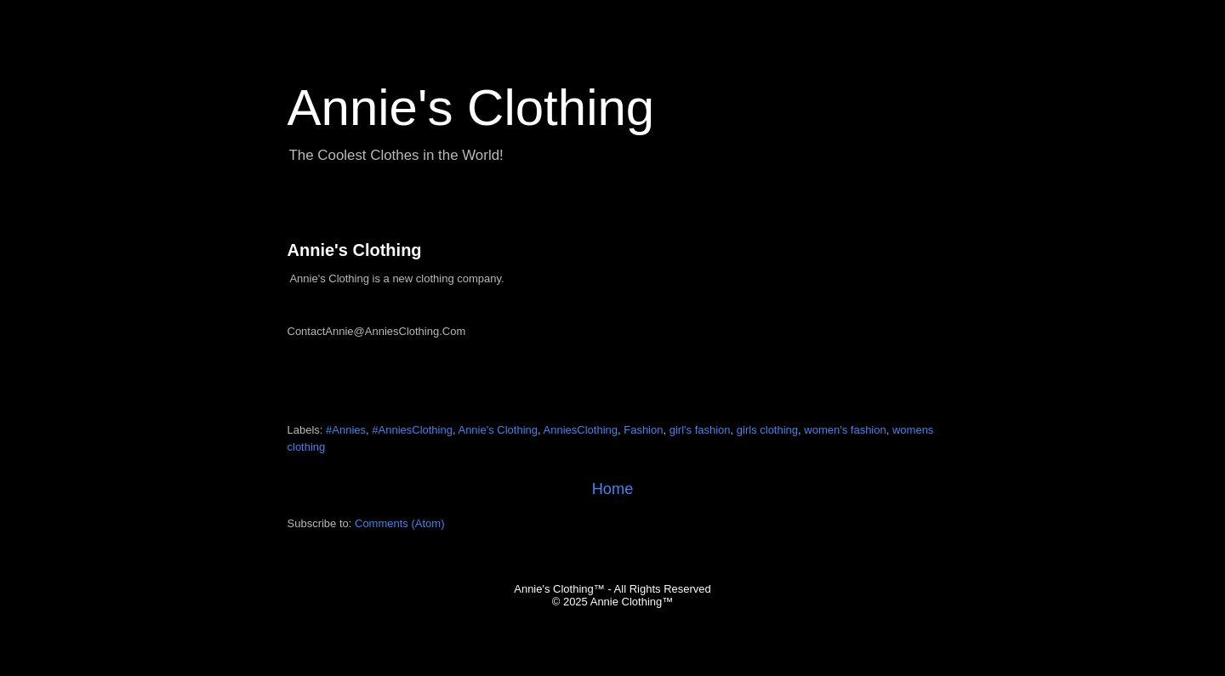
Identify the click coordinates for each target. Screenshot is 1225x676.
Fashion (643, 429)
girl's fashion (700, 429)
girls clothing (767, 429)
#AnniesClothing (412, 429)
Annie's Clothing (355, 250)
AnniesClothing (581, 429)
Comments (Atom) (399, 523)
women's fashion (845, 429)
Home (613, 488)
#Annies (346, 429)
